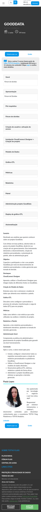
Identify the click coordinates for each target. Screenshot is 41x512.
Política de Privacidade (29, 496)
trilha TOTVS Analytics (12, 63)
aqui (28, 65)
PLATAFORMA (7, 456)
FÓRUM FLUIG (7, 459)
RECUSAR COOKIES (11, 507)
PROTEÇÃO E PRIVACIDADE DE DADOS (16, 472)
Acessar (35, 3)
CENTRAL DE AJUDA (9, 463)
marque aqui (13, 501)
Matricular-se (12, 54)
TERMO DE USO (7, 476)
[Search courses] (11, 2)
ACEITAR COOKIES (29, 507)
